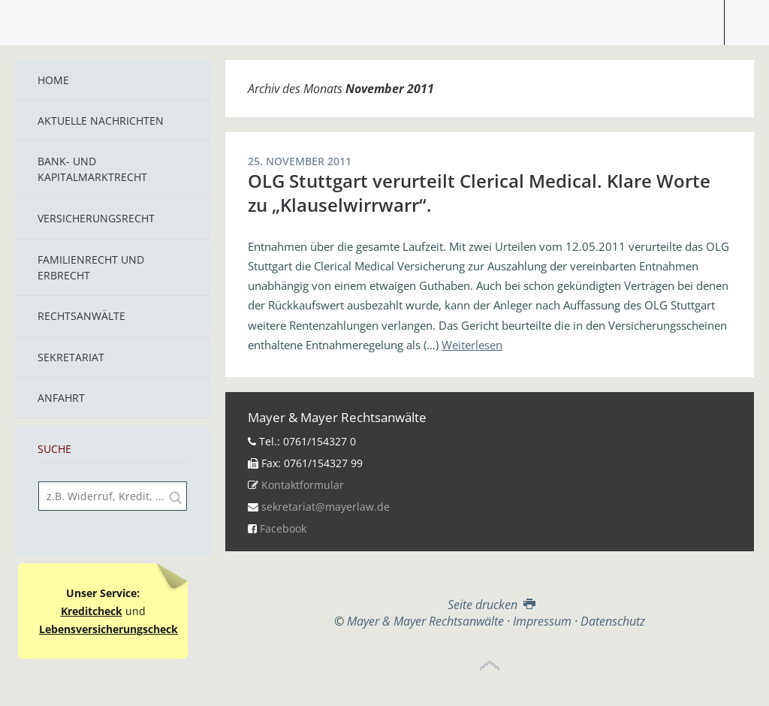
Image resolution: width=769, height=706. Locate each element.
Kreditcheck (91, 611)
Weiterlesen (472, 344)
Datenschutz (613, 621)
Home (53, 80)
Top (489, 666)
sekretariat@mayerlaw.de (325, 506)
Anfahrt (61, 398)
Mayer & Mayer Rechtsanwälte (384, 19)
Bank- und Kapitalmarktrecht (92, 169)
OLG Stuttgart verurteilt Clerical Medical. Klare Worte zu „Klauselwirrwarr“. (479, 192)
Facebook (283, 528)
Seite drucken (490, 604)
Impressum (542, 621)
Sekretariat (71, 357)
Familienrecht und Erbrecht (91, 267)
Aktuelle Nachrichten (101, 120)
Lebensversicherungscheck (108, 629)
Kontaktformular (302, 485)
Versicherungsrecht (96, 218)
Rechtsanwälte (81, 316)
